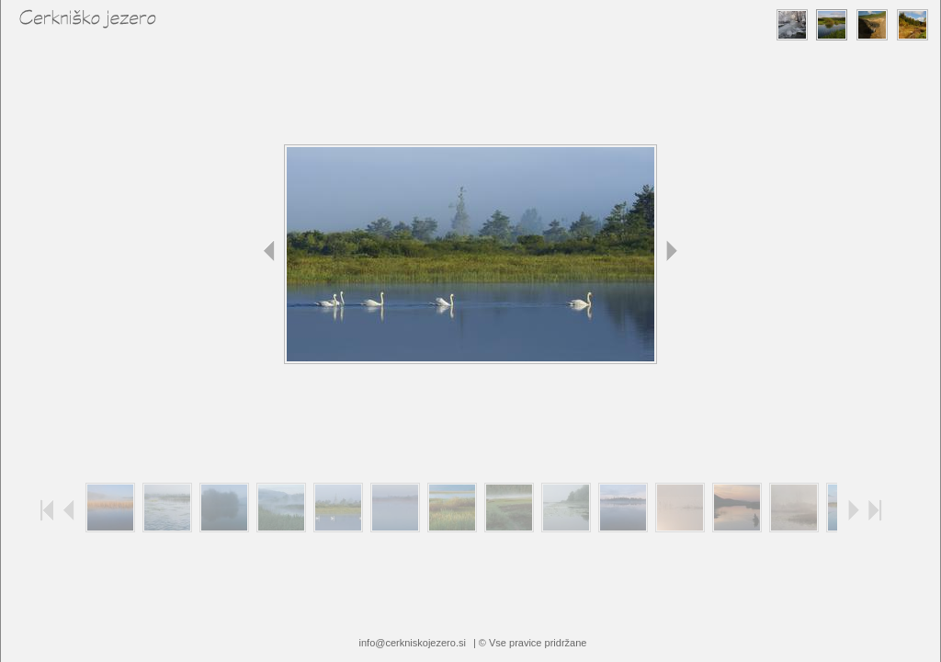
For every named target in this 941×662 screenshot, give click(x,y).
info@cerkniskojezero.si (412, 642)
